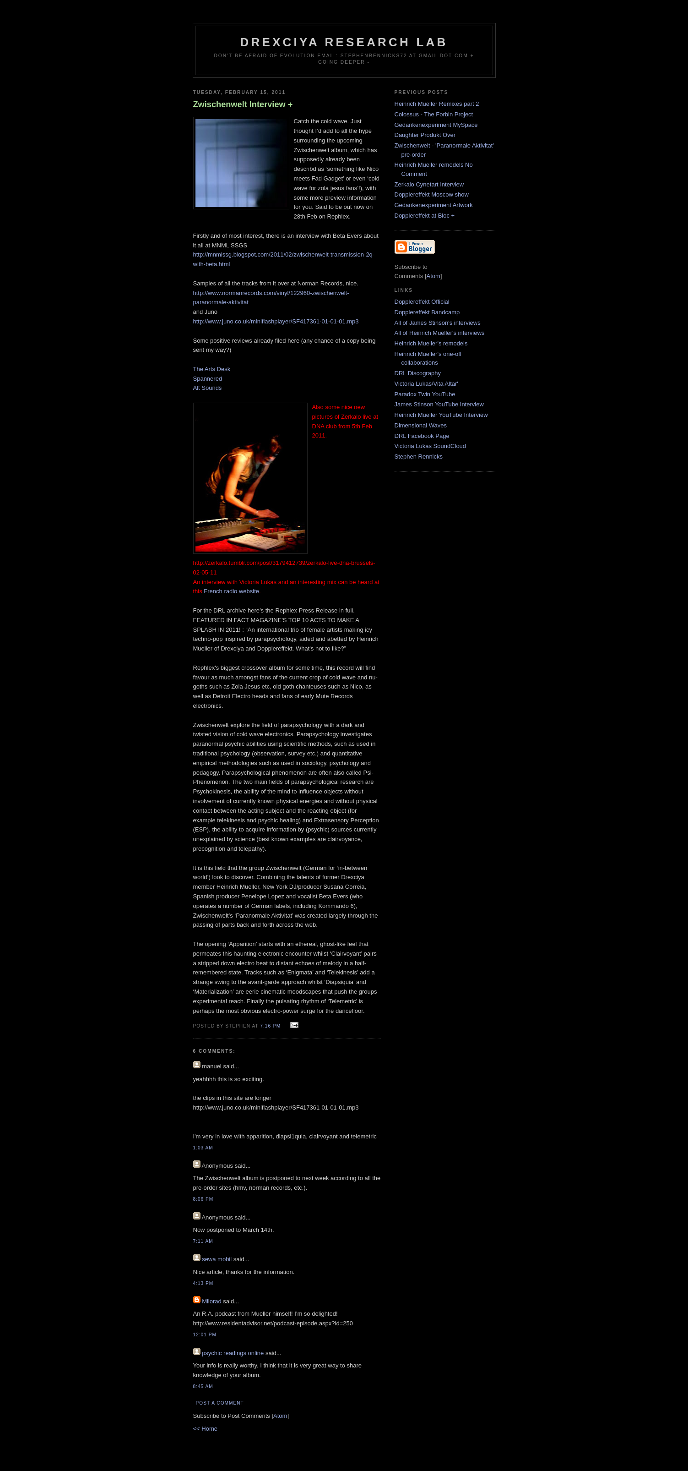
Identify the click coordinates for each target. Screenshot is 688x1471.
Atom (280, 1415)
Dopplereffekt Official (422, 301)
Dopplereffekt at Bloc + (425, 215)
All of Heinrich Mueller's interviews (440, 332)
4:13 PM (203, 1283)
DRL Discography (418, 373)
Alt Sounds (207, 387)
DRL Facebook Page (422, 435)
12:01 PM (205, 1334)
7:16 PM (271, 1025)
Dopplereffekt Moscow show (432, 194)
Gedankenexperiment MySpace (436, 124)
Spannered (207, 378)
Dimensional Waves (421, 425)
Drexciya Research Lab (344, 42)
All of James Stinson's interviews (438, 322)
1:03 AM (203, 1147)
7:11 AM (203, 1241)
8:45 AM (203, 1386)
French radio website (231, 591)
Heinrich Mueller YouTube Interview (441, 414)
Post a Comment (220, 1402)
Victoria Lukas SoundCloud (430, 446)
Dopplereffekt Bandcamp (427, 312)
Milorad (212, 1301)
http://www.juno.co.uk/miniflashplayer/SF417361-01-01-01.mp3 (276, 321)
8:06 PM (203, 1199)
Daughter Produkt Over (425, 134)
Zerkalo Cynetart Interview (429, 184)
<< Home (205, 1428)
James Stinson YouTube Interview (439, 404)
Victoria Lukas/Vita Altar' (426, 383)
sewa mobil (217, 1259)
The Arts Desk (212, 369)
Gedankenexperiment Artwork (434, 205)
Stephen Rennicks (419, 456)
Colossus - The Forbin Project (434, 114)
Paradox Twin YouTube (425, 394)
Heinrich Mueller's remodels (431, 343)
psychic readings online (233, 1353)
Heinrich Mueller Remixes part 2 (437, 103)
